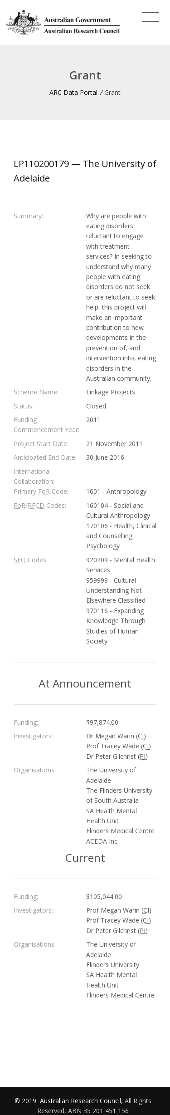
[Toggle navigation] (151, 17)
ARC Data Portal (73, 92)
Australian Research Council (80, 1100)
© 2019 (26, 1100)
